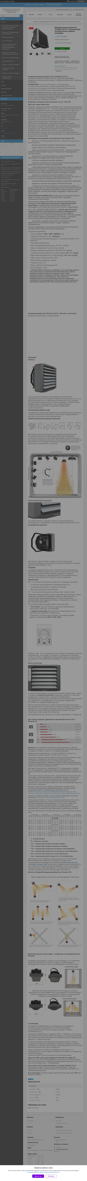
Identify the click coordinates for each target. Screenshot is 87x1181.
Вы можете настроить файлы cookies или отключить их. (43, 1172)
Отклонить (51, 1176)
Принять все (38, 1176)
